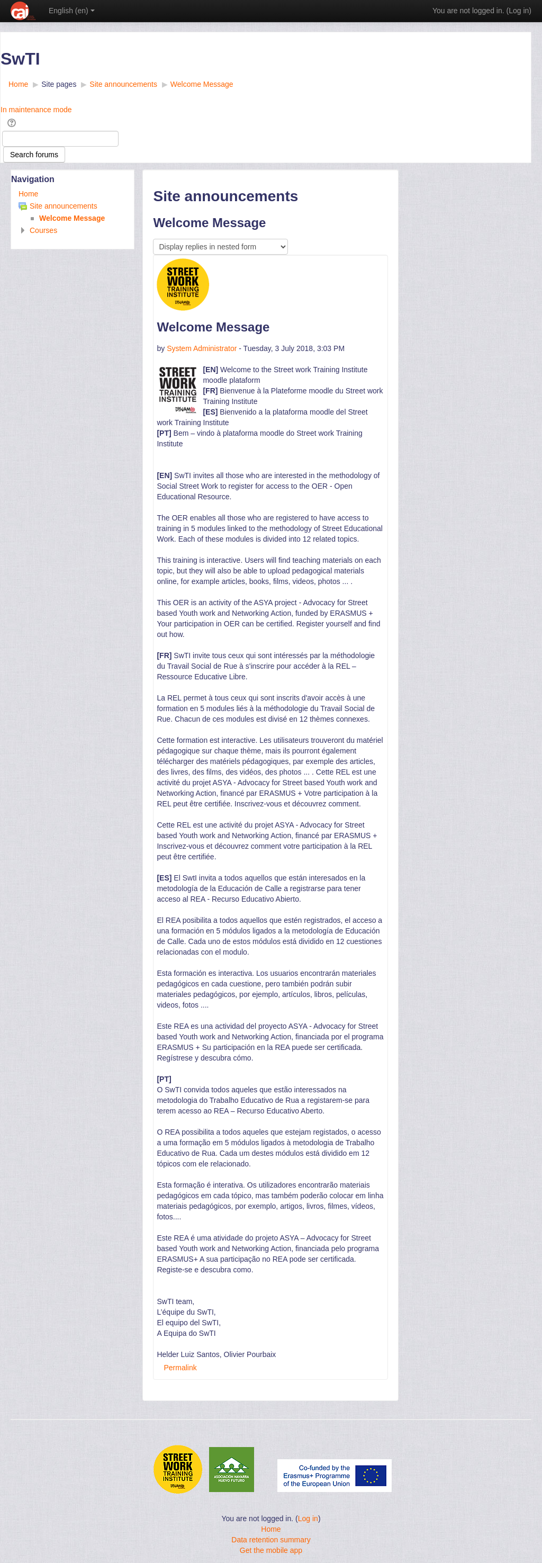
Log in (519, 10)
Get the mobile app (271, 1550)
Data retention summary (270, 1539)
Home (28, 194)
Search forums (34, 154)
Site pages (58, 84)
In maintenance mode (36, 109)
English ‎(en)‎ (72, 10)
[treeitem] (73, 193)
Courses (43, 230)
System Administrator (202, 348)
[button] (13, 123)
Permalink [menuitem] (180, 1367)
